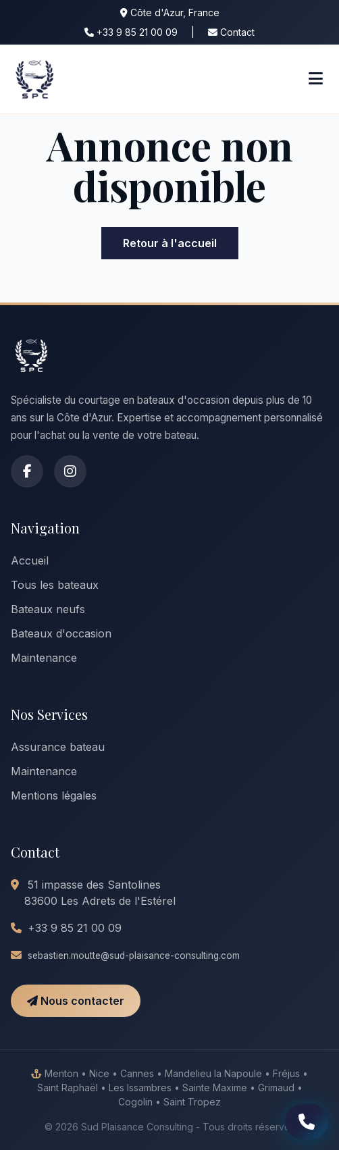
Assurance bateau (58, 747)
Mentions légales (54, 795)
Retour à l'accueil (170, 243)
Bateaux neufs (48, 609)
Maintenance (44, 657)
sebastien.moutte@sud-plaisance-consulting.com (134, 955)
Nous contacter (75, 1001)
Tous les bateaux (55, 585)
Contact (231, 32)
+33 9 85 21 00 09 (131, 32)
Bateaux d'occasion (61, 633)
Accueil (30, 560)
